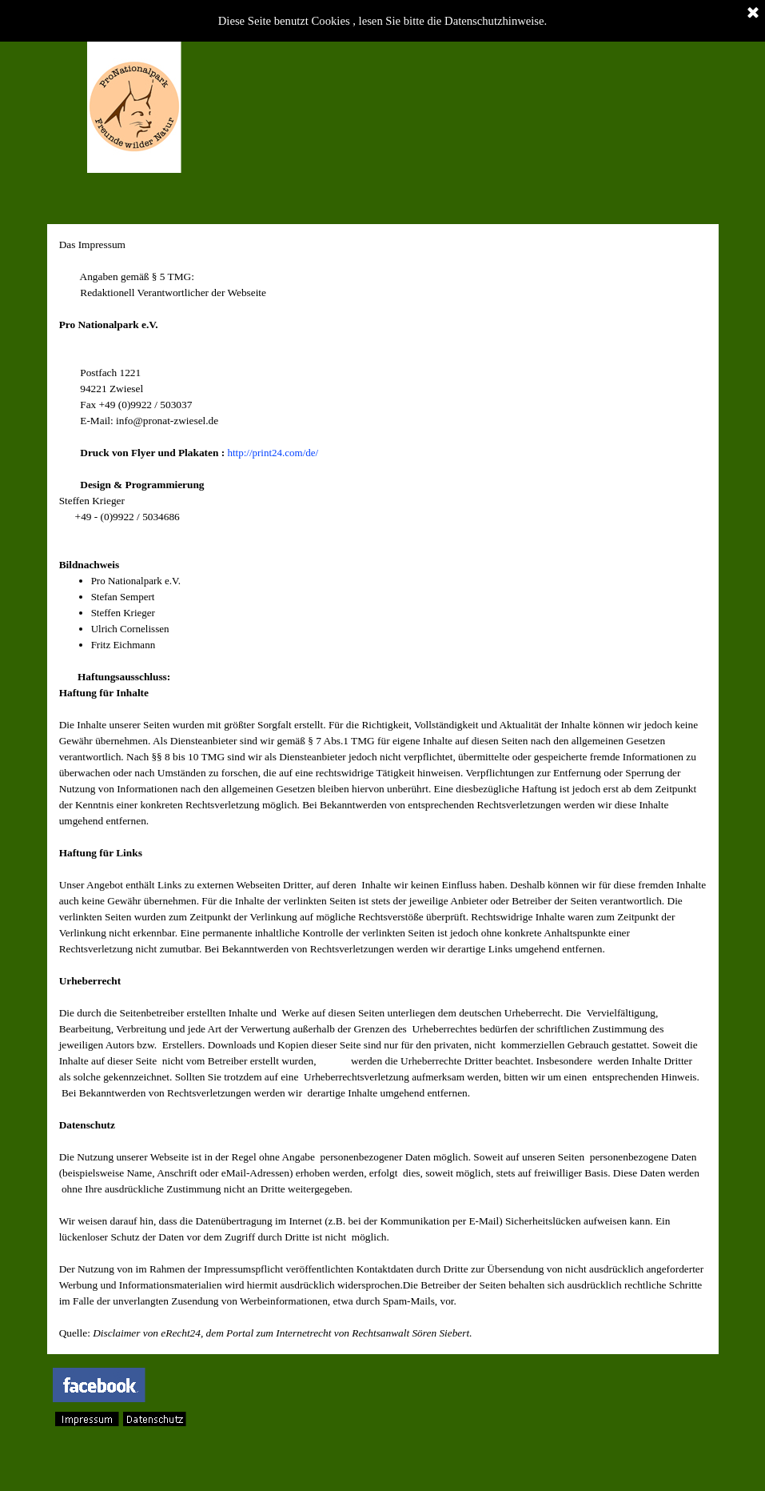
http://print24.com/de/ (272, 453)
